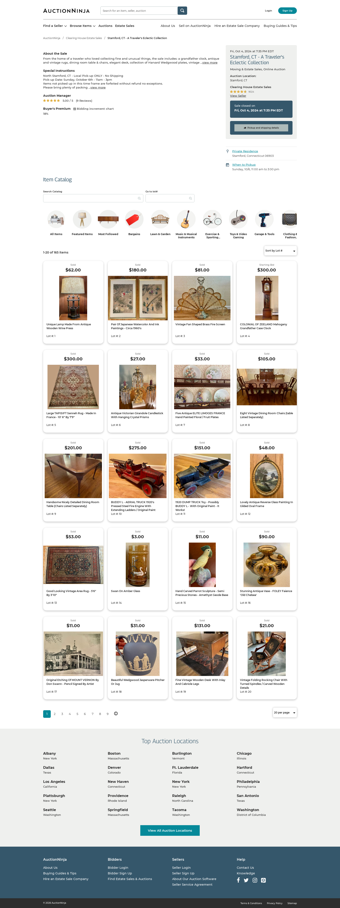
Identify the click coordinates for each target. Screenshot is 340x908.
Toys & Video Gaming (238, 235)
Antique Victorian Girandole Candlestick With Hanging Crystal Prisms (137, 415)
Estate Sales (124, 26)
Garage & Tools (264, 234)
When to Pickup (244, 164)
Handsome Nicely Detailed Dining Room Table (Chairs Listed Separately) (72, 504)
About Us (168, 26)
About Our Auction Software (194, 879)
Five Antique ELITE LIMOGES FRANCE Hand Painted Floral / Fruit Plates (200, 415)
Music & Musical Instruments (186, 235)
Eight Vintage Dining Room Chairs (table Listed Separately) (266, 415)
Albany (49, 753)
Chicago (244, 753)
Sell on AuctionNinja (195, 26)
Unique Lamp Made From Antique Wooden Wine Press (68, 326)
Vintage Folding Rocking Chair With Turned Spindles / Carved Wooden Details (263, 683)
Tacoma (179, 810)
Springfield (118, 810)
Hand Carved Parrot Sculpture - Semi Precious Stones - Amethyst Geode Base (201, 593)
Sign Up (288, 10)
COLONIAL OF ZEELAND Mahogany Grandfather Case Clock (263, 326)
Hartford (244, 768)
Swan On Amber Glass (125, 591)
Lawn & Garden (160, 234)
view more (209, 62)
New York (181, 782)
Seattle (49, 810)
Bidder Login (118, 868)
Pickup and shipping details (261, 127)
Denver (114, 768)
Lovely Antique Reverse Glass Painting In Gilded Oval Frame (266, 504)
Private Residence (245, 151)
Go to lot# (151, 191)
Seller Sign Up (183, 873)
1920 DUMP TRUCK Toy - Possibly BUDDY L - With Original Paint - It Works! (197, 506)
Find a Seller (55, 26)
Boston (114, 753)
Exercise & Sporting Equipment (212, 237)
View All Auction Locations (170, 830)
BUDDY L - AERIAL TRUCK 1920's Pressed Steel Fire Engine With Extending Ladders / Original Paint (133, 506)
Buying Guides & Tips (280, 26)
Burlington (182, 753)
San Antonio (248, 796)
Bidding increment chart (93, 108)
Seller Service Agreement (192, 885)
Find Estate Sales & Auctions (130, 879)
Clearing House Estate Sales (84, 38)
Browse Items (83, 26)
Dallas (48, 768)
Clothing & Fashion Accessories (290, 237)
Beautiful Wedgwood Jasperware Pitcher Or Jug (138, 681)
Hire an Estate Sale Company (237, 26)
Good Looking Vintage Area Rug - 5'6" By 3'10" (71, 593)
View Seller (238, 95)
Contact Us (245, 868)
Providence (118, 796)
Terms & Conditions (251, 903)
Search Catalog (52, 191)
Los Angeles (54, 782)
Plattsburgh (54, 796)
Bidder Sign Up (120, 873)
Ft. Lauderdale (185, 768)
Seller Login (181, 868)
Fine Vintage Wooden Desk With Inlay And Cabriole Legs (200, 681)
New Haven (118, 782)
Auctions (105, 26)
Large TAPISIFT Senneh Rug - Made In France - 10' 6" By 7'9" (71, 415)
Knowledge (246, 873)
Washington (248, 810)
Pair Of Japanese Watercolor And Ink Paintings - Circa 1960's (135, 326)
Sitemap (292, 903)
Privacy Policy (275, 903)
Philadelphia (248, 782)
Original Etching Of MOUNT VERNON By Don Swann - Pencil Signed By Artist (72, 681)
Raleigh (179, 796)
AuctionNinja (51, 38)
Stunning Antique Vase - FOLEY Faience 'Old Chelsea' (266, 593)
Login (268, 10)
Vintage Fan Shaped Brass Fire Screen (200, 324)
